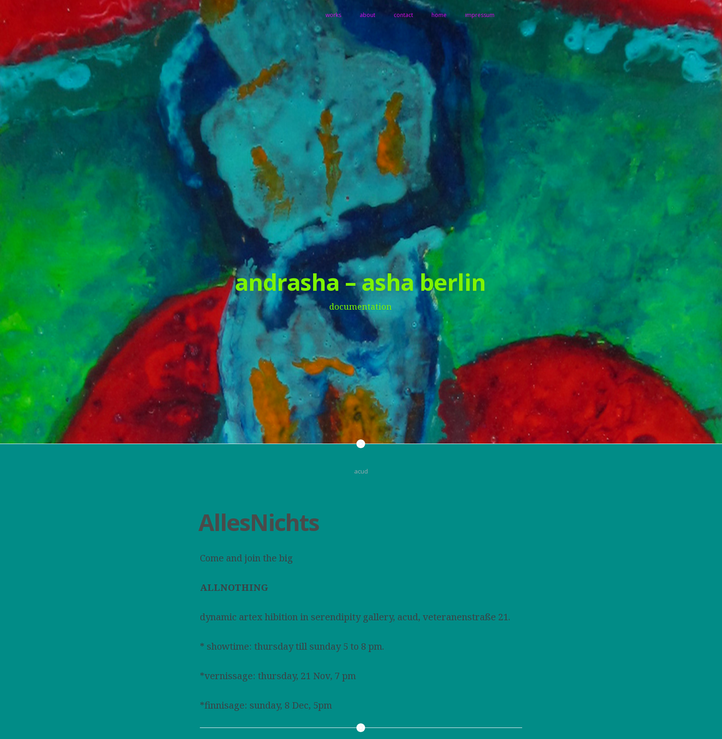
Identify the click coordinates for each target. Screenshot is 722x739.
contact (403, 15)
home (439, 15)
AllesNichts (258, 522)
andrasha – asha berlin (360, 282)
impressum (480, 15)
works (333, 15)
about (367, 15)
